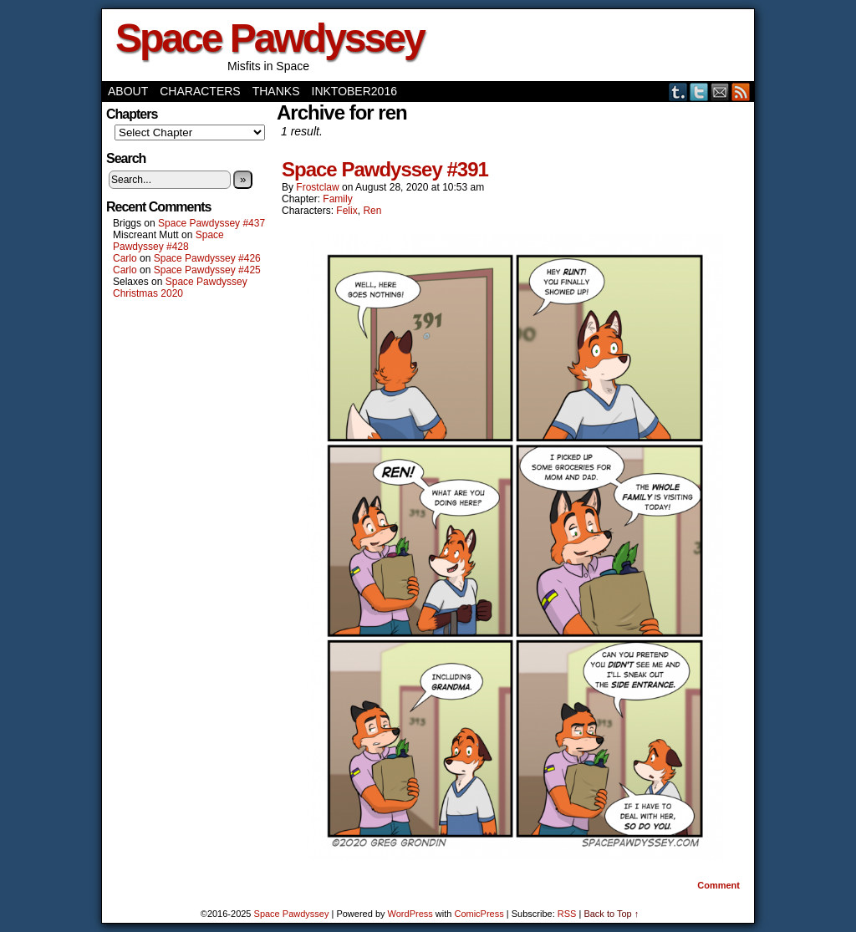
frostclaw (317, 187)
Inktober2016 (354, 91)
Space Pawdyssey (269, 38)
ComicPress (478, 914)
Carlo (125, 258)
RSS (741, 91)
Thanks (276, 91)
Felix (346, 210)
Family (337, 199)
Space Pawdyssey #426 (207, 258)
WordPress (410, 914)
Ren (372, 210)
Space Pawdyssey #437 (211, 223)
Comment (718, 885)
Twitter (699, 91)
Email (720, 91)
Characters (200, 91)
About (128, 91)
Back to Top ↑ (611, 914)
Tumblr (678, 91)
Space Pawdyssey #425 (207, 270)
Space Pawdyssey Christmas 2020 (180, 287)
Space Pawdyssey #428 (168, 240)
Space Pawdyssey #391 (385, 169)
